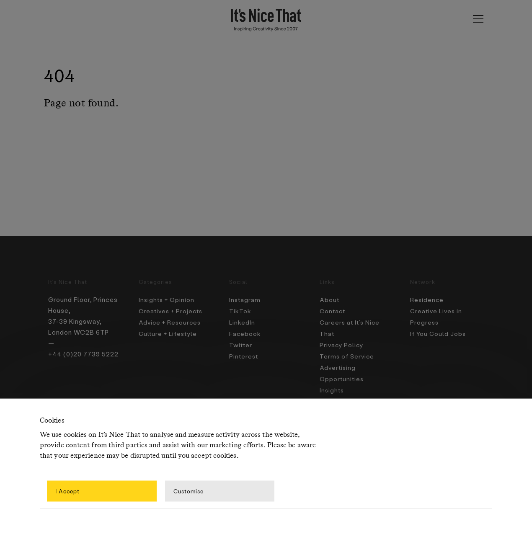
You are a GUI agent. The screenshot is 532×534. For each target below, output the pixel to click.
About (330, 299)
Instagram (245, 299)
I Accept (67, 491)
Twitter (241, 343)
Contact (333, 310)
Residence (427, 299)
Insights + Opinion (168, 299)
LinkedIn (242, 321)
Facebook (245, 332)
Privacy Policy (342, 343)
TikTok (240, 310)
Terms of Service (348, 354)
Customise (188, 491)
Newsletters (340, 397)
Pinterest (244, 354)
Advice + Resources (171, 321)
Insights (333, 386)
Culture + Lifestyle (169, 332)
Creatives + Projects (172, 310)
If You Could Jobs (439, 332)
